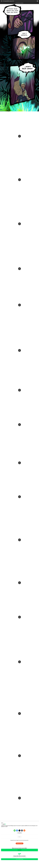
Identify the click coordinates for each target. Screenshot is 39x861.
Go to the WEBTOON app (19, 859)
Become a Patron (19, 843)
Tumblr (22, 830)
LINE (15, 830)
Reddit (24, 830)
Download (19, 849)
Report (19, 836)
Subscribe (19, 832)
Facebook (17, 830)
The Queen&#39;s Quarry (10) (8, 1)
